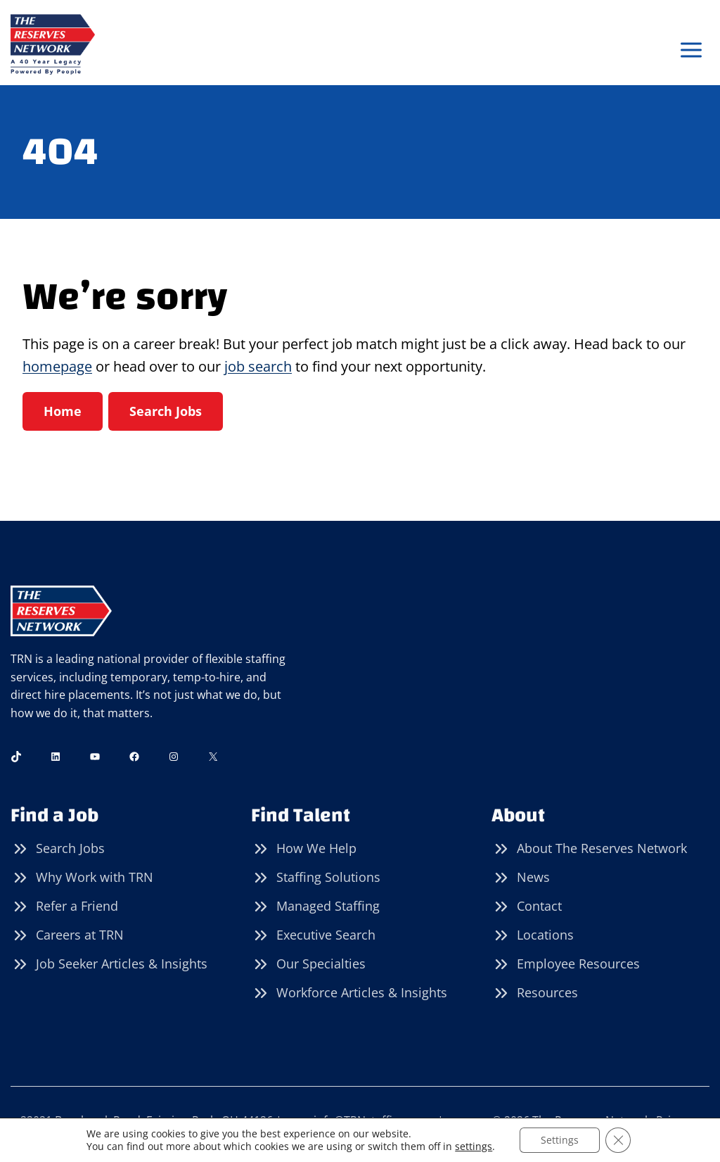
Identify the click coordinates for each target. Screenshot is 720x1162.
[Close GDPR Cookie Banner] (618, 1140)
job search (258, 366)
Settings (560, 1140)
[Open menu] (690, 50)
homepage (57, 366)
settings (473, 1146)
